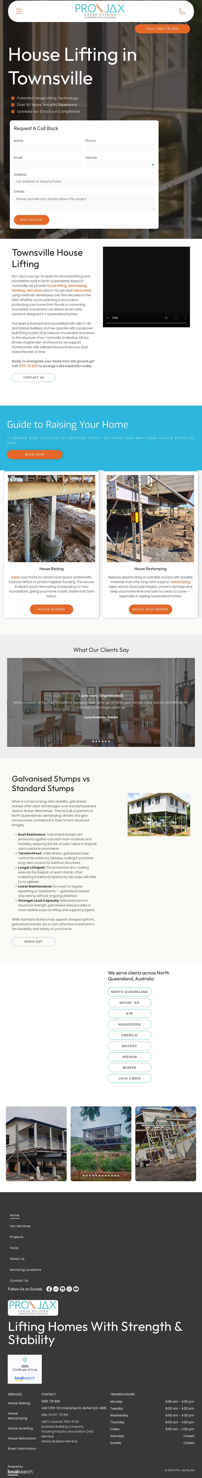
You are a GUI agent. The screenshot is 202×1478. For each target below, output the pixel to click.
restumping (77, 285)
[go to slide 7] (102, 1162)
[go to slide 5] (106, 728)
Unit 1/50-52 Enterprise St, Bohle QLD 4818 (73, 1395)
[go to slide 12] (118, 1162)
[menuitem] (101, 1202)
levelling (18, 290)
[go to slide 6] (109, 728)
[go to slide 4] (102, 728)
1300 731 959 (28, 366)
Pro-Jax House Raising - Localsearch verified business (25, 1356)
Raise (15, 553)
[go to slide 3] (99, 728)
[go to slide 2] (96, 728)
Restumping (180, 557)
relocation (34, 290)
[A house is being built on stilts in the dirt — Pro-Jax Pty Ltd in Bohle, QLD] (150, 506)
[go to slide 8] (106, 1162)
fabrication (82, 290)
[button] (19, 11)
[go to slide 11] (115, 1162)
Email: (18, 157)
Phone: (91, 140)
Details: (19, 191)
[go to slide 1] (93, 728)
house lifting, (57, 285)
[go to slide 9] (109, 1162)
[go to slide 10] (112, 1162)
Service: (91, 157)
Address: (20, 174)
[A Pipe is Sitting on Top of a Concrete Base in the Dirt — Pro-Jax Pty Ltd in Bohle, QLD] (51, 506)
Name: (19, 140)
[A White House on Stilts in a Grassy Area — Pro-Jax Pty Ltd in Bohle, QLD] (159, 802)
